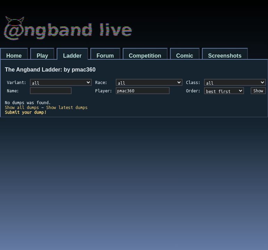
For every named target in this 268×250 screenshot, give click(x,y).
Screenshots (225, 56)
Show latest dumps (67, 107)
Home (14, 56)
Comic (184, 56)
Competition (145, 56)
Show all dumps (22, 107)
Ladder (72, 56)
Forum (105, 56)
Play (42, 56)
